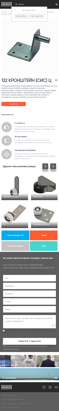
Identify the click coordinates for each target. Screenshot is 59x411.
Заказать (13, 104)
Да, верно (21, 16)
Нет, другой (36, 16)
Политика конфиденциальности (12, 399)
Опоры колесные (48, 12)
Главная (4, 12)
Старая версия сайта (9, 395)
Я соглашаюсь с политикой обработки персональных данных (29, 331)
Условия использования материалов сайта (16, 403)
